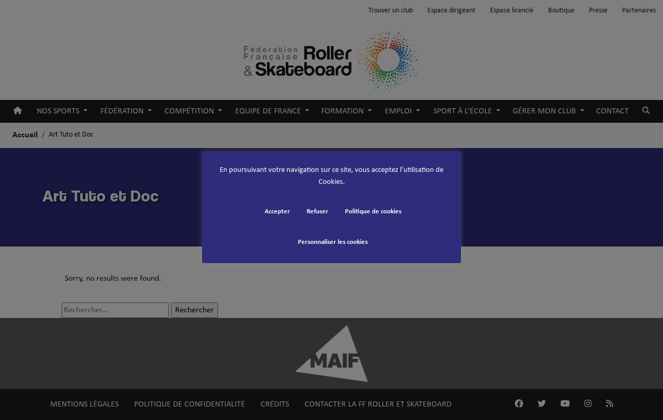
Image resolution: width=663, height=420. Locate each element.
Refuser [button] (317, 211)
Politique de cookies (373, 211)
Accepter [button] (277, 211)
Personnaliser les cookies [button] (333, 242)
